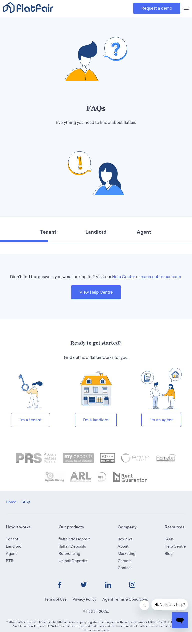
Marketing (127, 553)
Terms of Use (55, 599)
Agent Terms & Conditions (125, 599)
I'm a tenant (31, 420)
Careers (125, 561)
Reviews (125, 539)
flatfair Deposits (72, 546)
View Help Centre (96, 292)
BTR (10, 561)
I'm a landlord (95, 420)
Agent (11, 553)
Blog (169, 553)
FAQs (169, 539)
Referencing (69, 553)
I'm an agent (161, 420)
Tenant (12, 539)
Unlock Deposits (73, 561)
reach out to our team (161, 276)
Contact (125, 568)
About (123, 546)
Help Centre (175, 546)
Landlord (14, 546)
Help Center (123, 276)
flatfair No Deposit (74, 539)
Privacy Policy (84, 599)
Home (11, 502)
